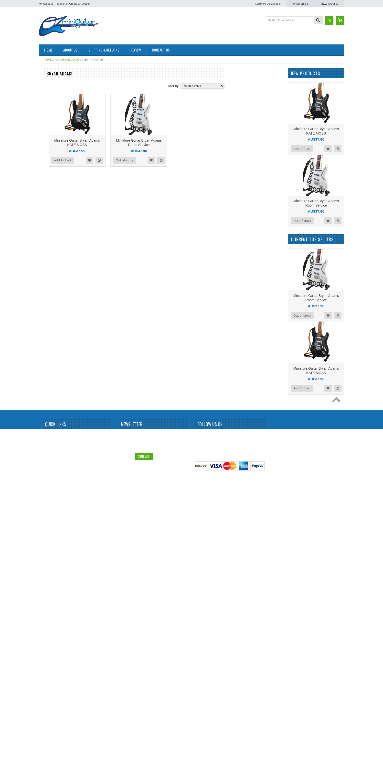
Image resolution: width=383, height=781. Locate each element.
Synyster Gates (52, 629)
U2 (43, 670)
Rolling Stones (51, 571)
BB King (47, 149)
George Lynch (51, 306)
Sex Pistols (49, 579)
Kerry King (48, 397)
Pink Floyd (48, 513)
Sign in (61, 3)
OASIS (46, 488)
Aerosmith (48, 116)
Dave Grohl (49, 248)
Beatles (46, 157)
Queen (46, 529)
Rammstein (49, 538)
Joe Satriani (49, 364)
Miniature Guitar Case (56, 695)
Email (126, 748)
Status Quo (49, 595)
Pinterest (219, 738)
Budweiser (48, 215)
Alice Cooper (50, 132)
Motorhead (48, 471)
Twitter (210, 738)
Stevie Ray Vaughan (55, 612)
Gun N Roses (50, 322)
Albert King (49, 124)
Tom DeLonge (51, 662)
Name (126, 737)
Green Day (49, 314)
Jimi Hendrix (50, 355)
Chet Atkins (49, 231)
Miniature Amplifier (54, 82)
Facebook (201, 738)
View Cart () (329, 3)
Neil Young (48, 480)
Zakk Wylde (49, 686)
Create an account (80, 3)
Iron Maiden (49, 331)
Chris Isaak (49, 240)
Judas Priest (50, 389)
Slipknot (47, 587)
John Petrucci (50, 372)
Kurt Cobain (49, 414)
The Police (48, 637)
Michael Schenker (53, 455)
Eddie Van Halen (52, 273)
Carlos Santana (52, 223)
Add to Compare (157, 160)
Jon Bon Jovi (50, 380)
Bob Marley (49, 182)
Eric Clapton (49, 289)
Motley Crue (49, 463)
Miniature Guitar (68, 59)
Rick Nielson (50, 562)
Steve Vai (48, 604)
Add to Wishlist (148, 160)
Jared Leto (48, 339)
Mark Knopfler (51, 430)
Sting (45, 620)
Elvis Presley (50, 281)
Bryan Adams (50, 206)
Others (46, 496)
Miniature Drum (52, 91)
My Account (46, 3)
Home (48, 59)
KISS (45, 405)
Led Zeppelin (50, 422)
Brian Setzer (50, 190)
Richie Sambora (52, 554)
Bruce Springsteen (54, 198)
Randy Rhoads (51, 546)
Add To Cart (121, 160)
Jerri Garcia (49, 347)
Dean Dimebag (51, 265)
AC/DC (46, 107)
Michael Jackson (52, 446)
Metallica (47, 438)
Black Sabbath (51, 174)
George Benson (52, 298)
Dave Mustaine (51, 256)
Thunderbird (49, 653)
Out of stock (183, 160)
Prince (46, 521)
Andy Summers (52, 140)
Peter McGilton (51, 504)
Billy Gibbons (50, 165)
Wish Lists (300, 3)
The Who (47, 645)
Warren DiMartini (53, 678)
